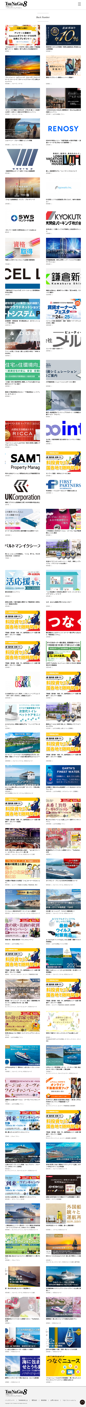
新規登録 (43, 1400)
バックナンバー (10, 1400)
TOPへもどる (82, 1402)
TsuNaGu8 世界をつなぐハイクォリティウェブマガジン (16, 5)
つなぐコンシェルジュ (69, 1400)
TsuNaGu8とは (23, 1400)
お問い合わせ (55, 1400)
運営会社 (34, 1400)
